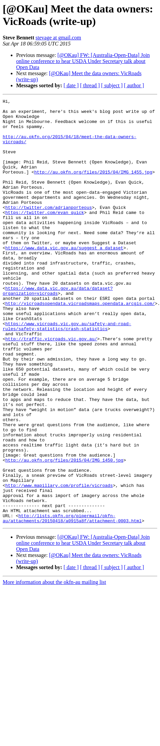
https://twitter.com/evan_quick (44, 235)
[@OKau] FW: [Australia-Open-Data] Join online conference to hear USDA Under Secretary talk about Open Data (83, 61)
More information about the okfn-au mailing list (54, 667)
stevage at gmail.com (58, 37)
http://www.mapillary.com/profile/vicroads (59, 563)
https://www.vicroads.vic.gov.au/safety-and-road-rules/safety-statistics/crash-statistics (67, 372)
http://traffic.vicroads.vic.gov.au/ (51, 387)
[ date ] (71, 85)
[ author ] (134, 85)
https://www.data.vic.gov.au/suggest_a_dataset (64, 278)
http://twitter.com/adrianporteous (48, 229)
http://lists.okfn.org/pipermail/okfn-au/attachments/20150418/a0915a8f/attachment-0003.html (72, 602)
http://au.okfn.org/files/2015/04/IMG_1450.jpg (64, 533)
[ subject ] (112, 85)
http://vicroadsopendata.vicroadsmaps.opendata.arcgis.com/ (80, 345)
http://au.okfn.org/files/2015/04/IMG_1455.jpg (93, 187)
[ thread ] (90, 85)
